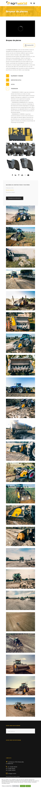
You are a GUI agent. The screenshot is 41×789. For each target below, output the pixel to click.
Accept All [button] (23, 786)
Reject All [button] (28, 786)
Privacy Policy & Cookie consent (13, 776)
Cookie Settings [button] (16, 786)
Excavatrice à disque (10, 192)
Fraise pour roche (9, 188)
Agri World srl (11, 731)
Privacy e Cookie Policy (7, 786)
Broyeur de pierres (10, 190)
